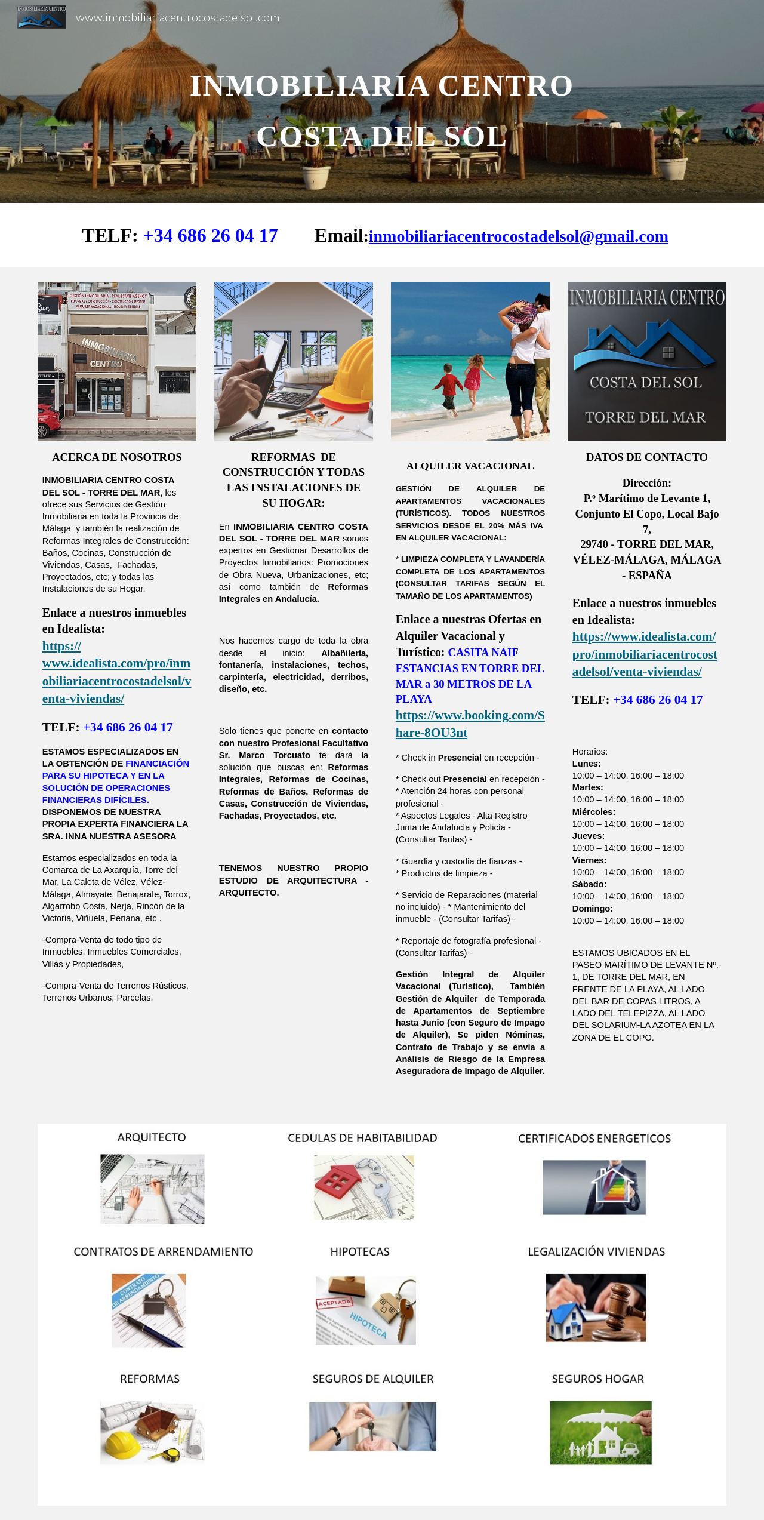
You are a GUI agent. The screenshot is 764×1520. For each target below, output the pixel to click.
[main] (382, 102)
